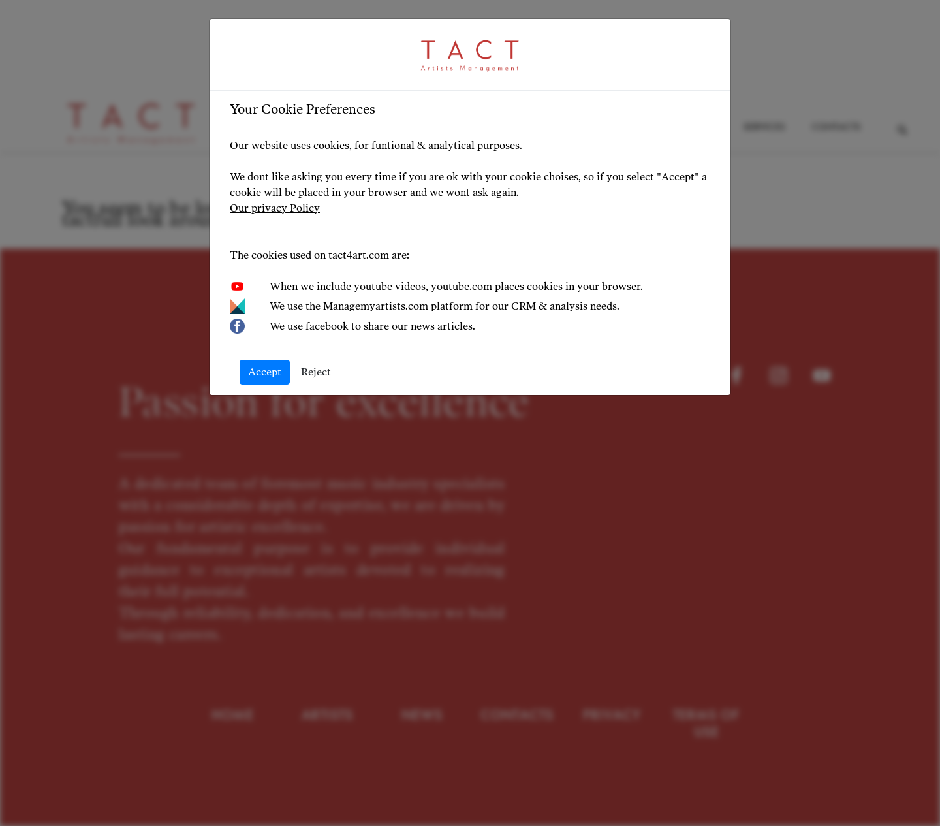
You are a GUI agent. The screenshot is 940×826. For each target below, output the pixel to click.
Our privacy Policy (275, 208)
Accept (264, 372)
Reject (316, 372)
